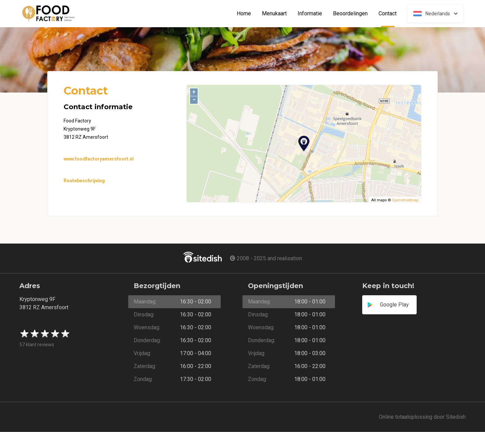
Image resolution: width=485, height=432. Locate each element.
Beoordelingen (350, 13)
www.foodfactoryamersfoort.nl (99, 159)
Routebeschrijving (84, 180)
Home (244, 13)
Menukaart (274, 13)
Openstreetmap (405, 200)
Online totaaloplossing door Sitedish (422, 417)
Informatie (310, 13)
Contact (390, 13)
